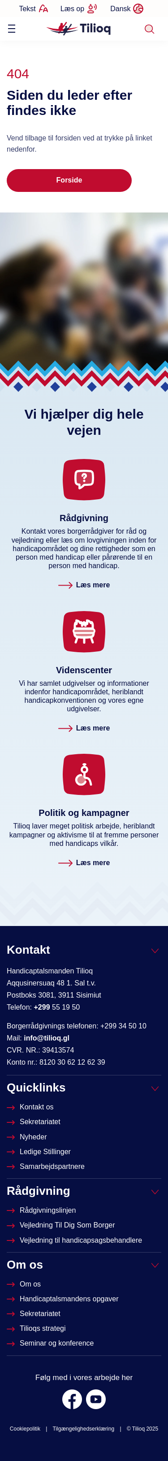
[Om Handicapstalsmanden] (64, 1299)
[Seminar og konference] (51, 1343)
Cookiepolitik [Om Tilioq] (25, 1429)
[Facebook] (72, 1399)
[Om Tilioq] (25, 1284)
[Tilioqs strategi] (37, 1328)
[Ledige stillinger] (40, 1151)
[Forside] (79, 28)
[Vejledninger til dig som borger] (62, 1225)
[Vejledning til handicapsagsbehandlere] (75, 1240)
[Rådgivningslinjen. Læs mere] (84, 585)
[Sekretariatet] (34, 1121)
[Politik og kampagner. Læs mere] (84, 863)
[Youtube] (96, 1399)
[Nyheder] (27, 1137)
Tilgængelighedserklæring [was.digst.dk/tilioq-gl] (83, 1429)
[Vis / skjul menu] (11, 28)
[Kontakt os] (31, 1107)
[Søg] (149, 29)
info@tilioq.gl (46, 1038)
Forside (69, 180)
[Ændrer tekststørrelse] (33, 8)
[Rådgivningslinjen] (42, 1210)
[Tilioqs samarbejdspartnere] (46, 1166)
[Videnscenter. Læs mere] (84, 728)
